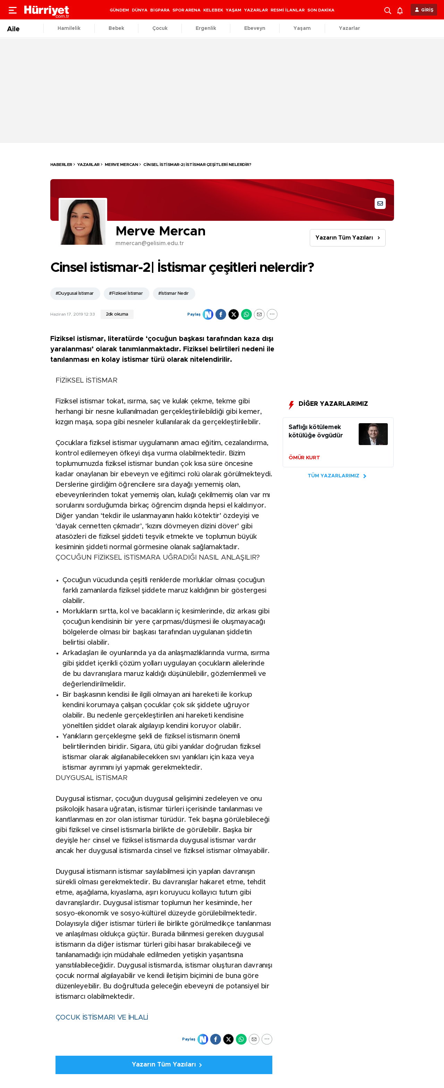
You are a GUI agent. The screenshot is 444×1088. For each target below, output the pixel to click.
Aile (13, 29)
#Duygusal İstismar (75, 293)
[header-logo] (46, 9)
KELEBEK (213, 10)
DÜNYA (139, 10)
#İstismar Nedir (173, 293)
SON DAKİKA (320, 10)
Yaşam (302, 28)
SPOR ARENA (186, 10)
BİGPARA (160, 10)
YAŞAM (233, 10)
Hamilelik (69, 28)
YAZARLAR (256, 10)
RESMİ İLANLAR (288, 10)
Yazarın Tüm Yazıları (344, 238)
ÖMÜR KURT (304, 457)
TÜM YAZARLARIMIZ (333, 476)
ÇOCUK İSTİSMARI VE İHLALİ (102, 1017)
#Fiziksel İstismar (126, 293)
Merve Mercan (121, 164)
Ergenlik (206, 28)
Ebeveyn (254, 28)
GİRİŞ (427, 10)
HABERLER (61, 164)
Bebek (116, 28)
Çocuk (160, 28)
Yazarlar (349, 28)
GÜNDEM (119, 10)
